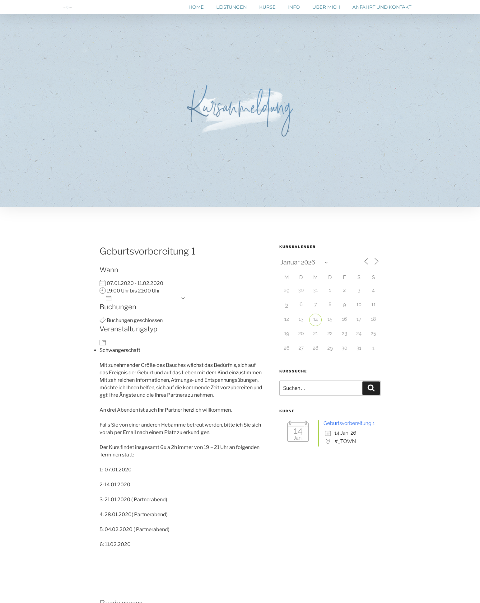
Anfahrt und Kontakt (381, 7)
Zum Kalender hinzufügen (142, 298)
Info (294, 7)
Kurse (267, 7)
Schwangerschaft (120, 350)
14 (315, 319)
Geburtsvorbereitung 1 (349, 423)
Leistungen (231, 7)
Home (196, 7)
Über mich (326, 7)
